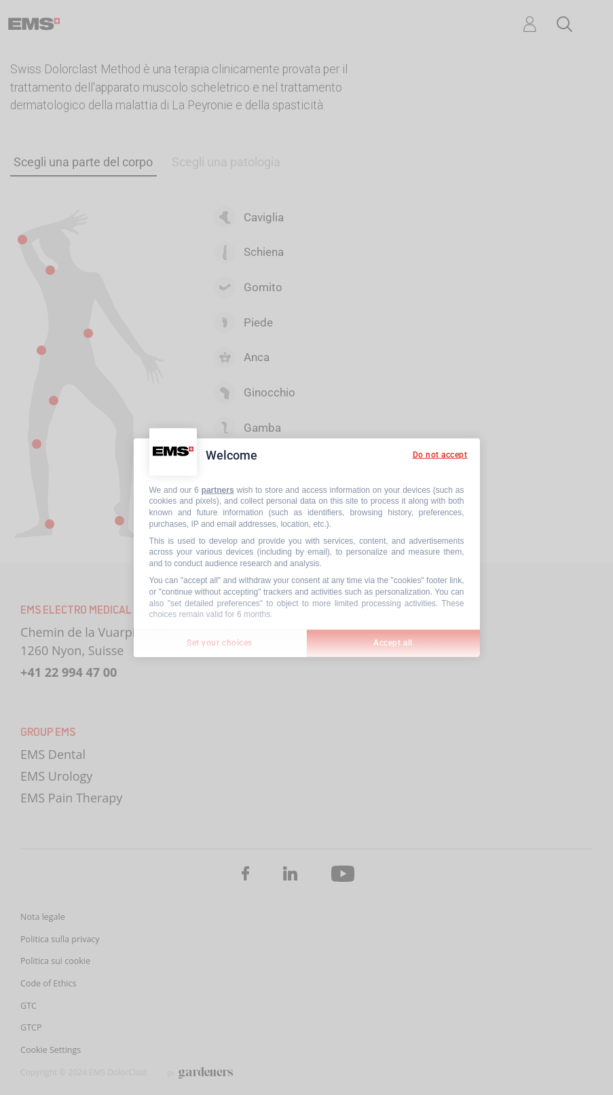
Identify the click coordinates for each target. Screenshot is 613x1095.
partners (218, 489)
